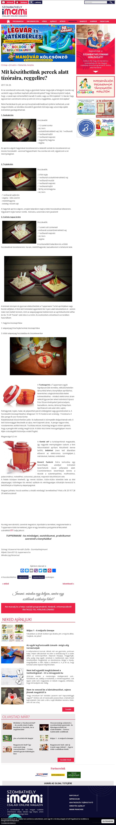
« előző (5, 583)
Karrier (93, 21)
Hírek (44, 21)
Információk (33, 21)
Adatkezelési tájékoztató (81, 802)
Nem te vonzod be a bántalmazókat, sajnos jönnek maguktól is (49, 690)
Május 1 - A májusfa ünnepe (40, 630)
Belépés (24, 2)
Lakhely (38, 2)
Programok (18, 21)
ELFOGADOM (108, 821)
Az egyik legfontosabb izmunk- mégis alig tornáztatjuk (48, 646)
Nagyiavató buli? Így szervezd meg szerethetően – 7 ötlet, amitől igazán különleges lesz (23, 748)
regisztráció (22, 577)
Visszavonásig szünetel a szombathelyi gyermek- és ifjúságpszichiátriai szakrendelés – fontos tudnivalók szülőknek (61, 726)
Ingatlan (104, 21)
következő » (68, 583)
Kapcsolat (74, 795)
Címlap (8, 21)
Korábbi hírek (65, 759)
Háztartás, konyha (25, 65)
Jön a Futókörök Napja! (23, 738)
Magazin (73, 21)
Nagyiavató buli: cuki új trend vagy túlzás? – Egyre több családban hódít (61, 746)
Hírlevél (10, 2)
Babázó (83, 21)
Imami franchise (76, 809)
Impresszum (74, 798)
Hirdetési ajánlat (77, 805)
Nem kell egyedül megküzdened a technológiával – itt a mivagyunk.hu (45, 671)
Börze (62, 21)
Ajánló (53, 21)
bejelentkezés (38, 577)
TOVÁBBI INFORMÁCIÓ (8, 823)
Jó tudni (12, 65)
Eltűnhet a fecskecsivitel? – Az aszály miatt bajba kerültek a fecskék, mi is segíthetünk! (24, 725)
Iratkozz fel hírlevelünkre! (38, 609)
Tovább (68, 709)
